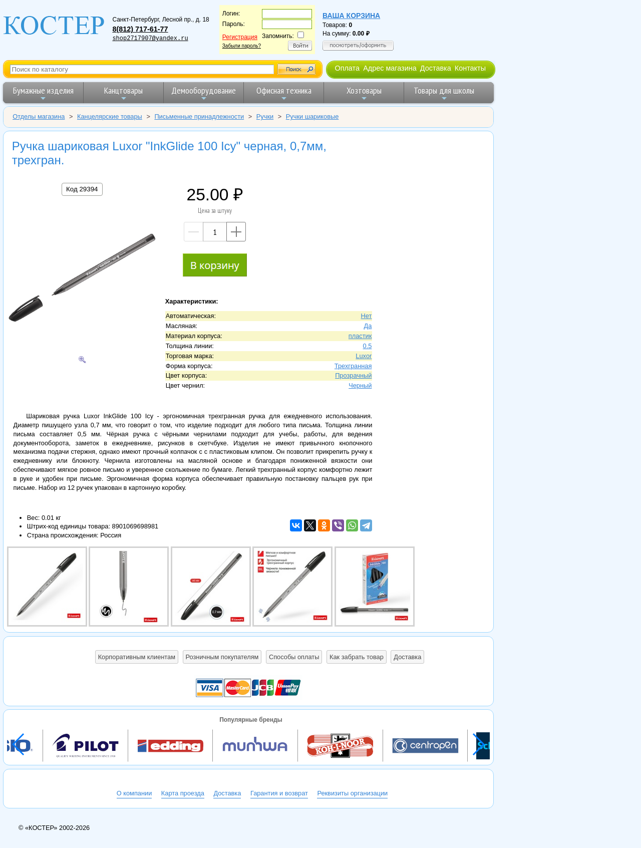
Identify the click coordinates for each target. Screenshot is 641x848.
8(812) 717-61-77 (140, 29)
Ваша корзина (351, 16)
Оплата (347, 68)
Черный (360, 385)
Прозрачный (353, 375)
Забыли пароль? (241, 46)
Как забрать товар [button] (357, 657)
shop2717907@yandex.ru (150, 38)
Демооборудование (203, 93)
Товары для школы (444, 93)
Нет (366, 316)
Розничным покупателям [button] (222, 657)
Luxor (364, 356)
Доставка (435, 68)
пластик (360, 336)
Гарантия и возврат (279, 793)
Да (368, 326)
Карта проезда (182, 793)
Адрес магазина (389, 68)
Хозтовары (364, 93)
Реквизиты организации (352, 793)
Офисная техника (283, 93)
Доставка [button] (407, 657)
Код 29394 (82, 189)
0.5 (367, 346)
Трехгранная (353, 366)
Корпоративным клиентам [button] (136, 657)
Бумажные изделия (43, 93)
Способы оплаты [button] (294, 657)
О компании (134, 793)
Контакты (470, 68)
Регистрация (239, 37)
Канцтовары (123, 93)
